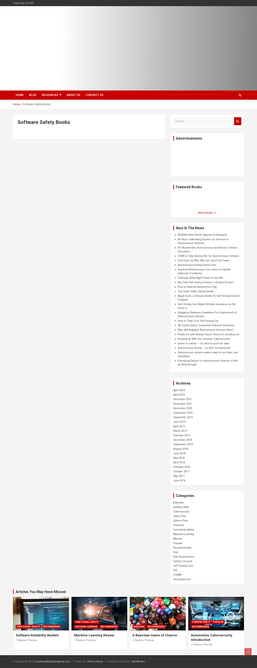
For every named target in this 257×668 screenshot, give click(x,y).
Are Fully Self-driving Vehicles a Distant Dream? (206, 282)
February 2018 (181, 467)
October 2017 (181, 471)
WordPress (138, 661)
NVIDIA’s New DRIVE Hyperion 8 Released (202, 234)
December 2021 (182, 399)
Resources (50, 95)
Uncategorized (181, 579)
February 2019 (181, 435)
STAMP (177, 574)
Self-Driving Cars (183, 565)
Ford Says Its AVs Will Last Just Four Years (203, 260)
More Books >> (207, 212)
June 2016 (179, 480)
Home (20, 95)
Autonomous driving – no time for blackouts (204, 348)
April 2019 (179, 426)
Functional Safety (183, 529)
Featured (178, 525)
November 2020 (182, 408)
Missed (177, 538)
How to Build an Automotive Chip (197, 286)
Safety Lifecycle (182, 561)
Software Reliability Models (37, 635)
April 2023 (179, 390)
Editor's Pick (180, 520)
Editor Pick (179, 516)
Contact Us (94, 95)
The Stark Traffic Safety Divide (196, 291)
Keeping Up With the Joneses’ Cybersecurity (204, 339)
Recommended (182, 547)
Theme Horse (95, 661)
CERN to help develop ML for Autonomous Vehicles (208, 256)
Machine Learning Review (94, 635)
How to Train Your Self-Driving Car (198, 320)
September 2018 (183, 444)
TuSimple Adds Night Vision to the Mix (200, 277)
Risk (175, 552)
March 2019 (180, 430)
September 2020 (183, 412)
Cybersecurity (181, 511)
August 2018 (180, 449)
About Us (73, 95)
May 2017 (179, 476)
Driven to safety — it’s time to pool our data (203, 343)
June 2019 (179, 421)
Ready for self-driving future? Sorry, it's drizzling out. (209, 334)
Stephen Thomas (27, 640)
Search (237, 121)
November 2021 (182, 403)
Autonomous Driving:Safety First (197, 265)
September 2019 (183, 417)
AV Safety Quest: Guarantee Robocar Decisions (206, 325)
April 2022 (179, 394)
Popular (177, 543)
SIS (175, 570)
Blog (32, 95)
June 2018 (179, 453)
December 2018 (182, 439)
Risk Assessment (183, 556)
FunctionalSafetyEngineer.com (52, 661)
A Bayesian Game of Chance (154, 635)
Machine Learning (183, 534)
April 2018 (179, 462)
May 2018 (179, 458)
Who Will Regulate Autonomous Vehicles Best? (206, 329)
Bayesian (178, 502)
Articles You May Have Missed (41, 592)
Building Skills (181, 507)
